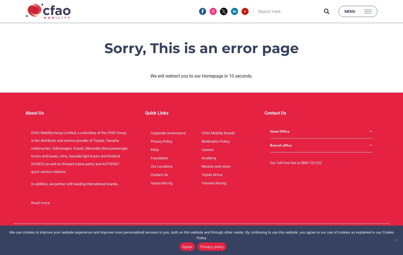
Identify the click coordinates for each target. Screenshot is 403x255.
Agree (187, 247)
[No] (396, 240)
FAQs (155, 150)
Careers (208, 150)
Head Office (279, 131)
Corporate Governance (168, 133)
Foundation (159, 158)
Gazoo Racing (161, 183)
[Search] (287, 11)
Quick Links (156, 113)
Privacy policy (211, 247)
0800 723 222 (311, 163)
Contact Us (159, 175)
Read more (40, 202)
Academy (209, 158)
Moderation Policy (216, 141)
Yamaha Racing (214, 183)
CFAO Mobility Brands (218, 133)
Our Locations (162, 166)
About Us (35, 113)
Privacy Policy (161, 141)
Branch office (281, 145)
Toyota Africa (212, 175)
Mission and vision (216, 166)
